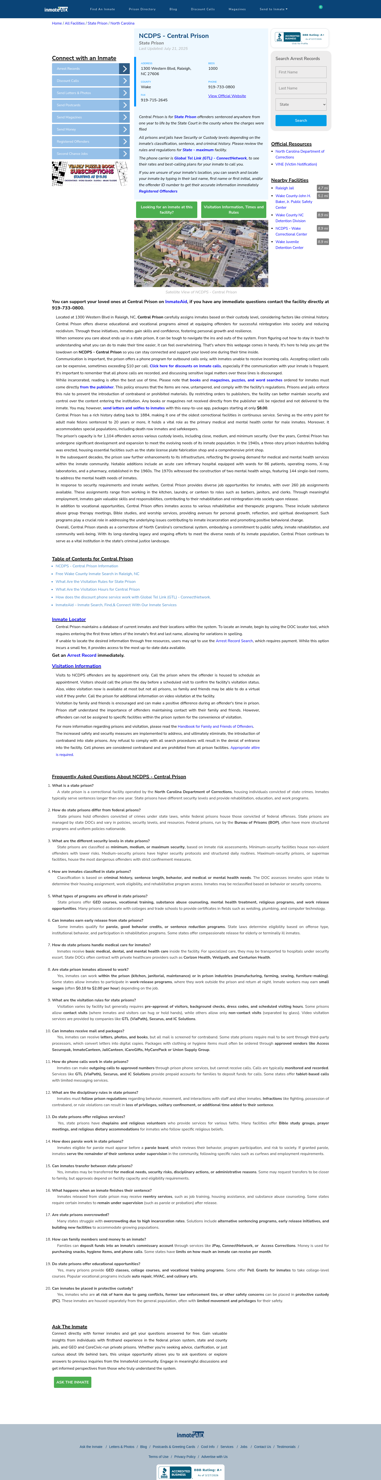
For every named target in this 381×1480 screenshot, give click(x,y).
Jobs (244, 1447)
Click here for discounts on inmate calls (185, 366)
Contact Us (262, 1447)
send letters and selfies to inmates (134, 408)
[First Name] (301, 72)
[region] (91, 40)
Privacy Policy (185, 1457)
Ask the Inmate (91, 1447)
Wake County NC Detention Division (291, 218)
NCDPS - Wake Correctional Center (291, 231)
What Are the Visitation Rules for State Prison (96, 581)
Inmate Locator (69, 619)
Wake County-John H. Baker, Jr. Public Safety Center (294, 201)
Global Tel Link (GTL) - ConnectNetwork (210, 158)
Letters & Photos (121, 1447)
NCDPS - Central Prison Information (87, 566)
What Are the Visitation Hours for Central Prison (98, 589)
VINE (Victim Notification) (296, 164)
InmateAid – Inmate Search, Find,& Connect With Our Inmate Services (116, 605)
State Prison (98, 23)
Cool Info (208, 1447)
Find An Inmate (102, 9)
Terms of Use (158, 1457)
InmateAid (176, 301)
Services (227, 1447)
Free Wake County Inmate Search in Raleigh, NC (97, 574)
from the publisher (97, 387)
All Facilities (75, 23)
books (195, 380)
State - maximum (198, 150)
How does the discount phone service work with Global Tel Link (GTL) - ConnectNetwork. (133, 597)
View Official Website (227, 96)
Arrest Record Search (234, 641)
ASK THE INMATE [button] (72, 1382)
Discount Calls (203, 9)
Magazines (237, 9)
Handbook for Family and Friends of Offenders (215, 726)
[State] (301, 104)
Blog (173, 9)
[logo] (56, 17)
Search (301, 120)
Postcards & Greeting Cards (174, 1447)
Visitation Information (76, 666)
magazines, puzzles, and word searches (246, 380)
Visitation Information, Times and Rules (234, 209)
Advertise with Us (214, 1457)
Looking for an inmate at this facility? (166, 209)
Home (57, 23)
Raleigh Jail (285, 188)
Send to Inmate (274, 9)
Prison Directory (142, 9)
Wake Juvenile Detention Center (289, 244)
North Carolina (123, 23)
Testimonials (286, 1447)
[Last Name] (301, 88)
